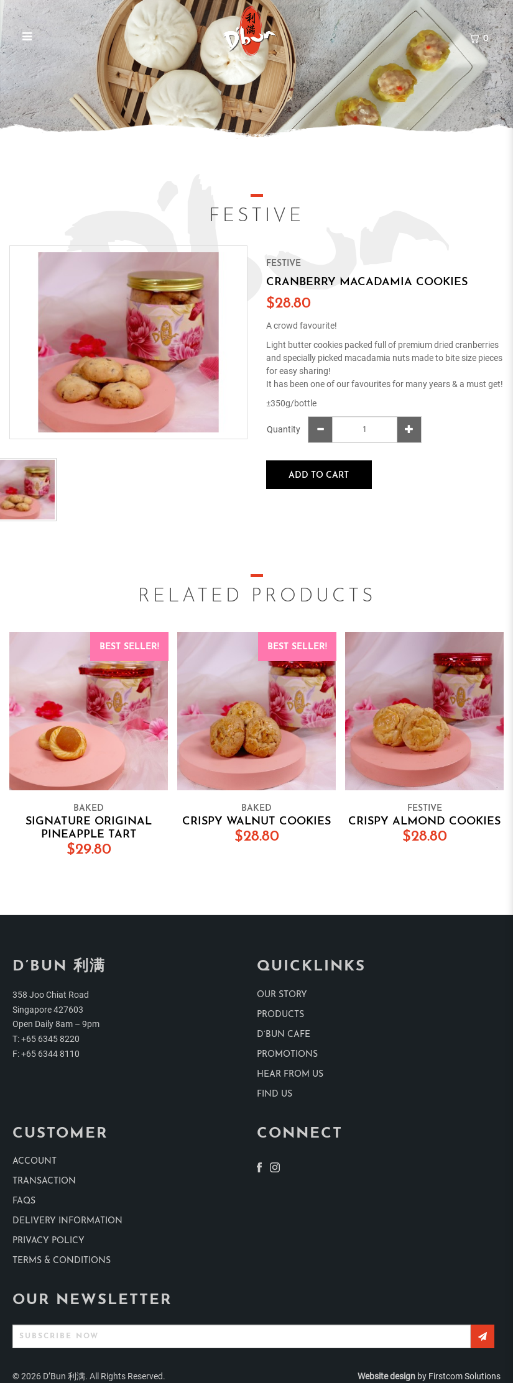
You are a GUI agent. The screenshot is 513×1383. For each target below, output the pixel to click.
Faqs (23, 1201)
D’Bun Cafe (283, 1034)
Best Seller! (129, 647)
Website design (386, 1376)
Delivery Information (67, 1221)
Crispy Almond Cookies (424, 822)
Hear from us (290, 1074)
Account (34, 1161)
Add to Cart (319, 475)
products (280, 1015)
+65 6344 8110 (50, 1054)
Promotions (287, 1054)
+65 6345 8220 (50, 1039)
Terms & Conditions (61, 1261)
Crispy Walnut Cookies (256, 822)
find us (274, 1094)
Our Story (282, 995)
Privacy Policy (48, 1241)
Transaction (44, 1181)
